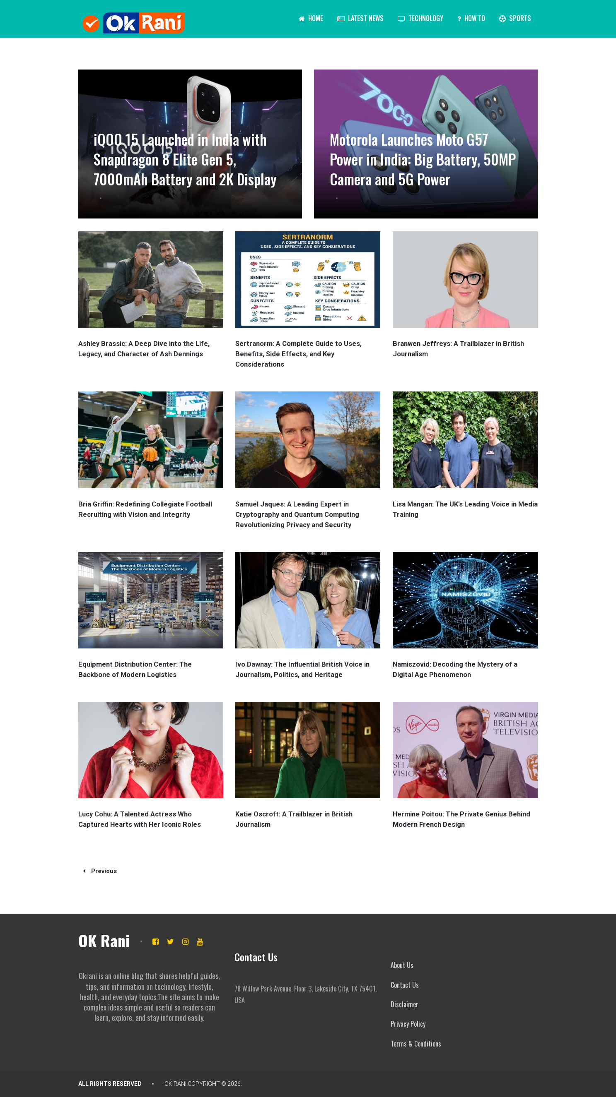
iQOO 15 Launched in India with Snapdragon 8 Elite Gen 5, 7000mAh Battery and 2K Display (187, 148)
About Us (402, 965)
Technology (420, 18)
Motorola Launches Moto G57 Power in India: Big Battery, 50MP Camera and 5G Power (417, 158)
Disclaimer (404, 1004)
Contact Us (405, 985)
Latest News (360, 18)
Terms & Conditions (416, 1044)
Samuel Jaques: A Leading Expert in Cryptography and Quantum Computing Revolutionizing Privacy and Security (295, 514)
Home (311, 18)
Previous (100, 871)
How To (471, 18)
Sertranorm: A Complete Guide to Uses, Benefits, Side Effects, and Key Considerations (297, 354)
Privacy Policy (408, 1024)
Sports (515, 18)
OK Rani (104, 940)
